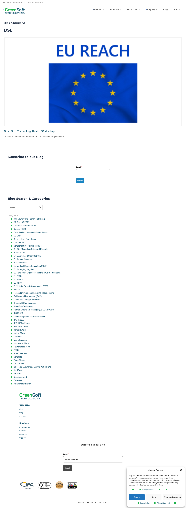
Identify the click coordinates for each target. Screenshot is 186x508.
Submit (80, 181)
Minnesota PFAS (21, 343)
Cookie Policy (145, 503)
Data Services (24, 427)
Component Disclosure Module (28, 246)
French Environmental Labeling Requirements (34, 293)
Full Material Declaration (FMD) (28, 296)
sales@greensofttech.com (15, 2)
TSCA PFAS (19, 363)
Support (22, 438)
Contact (22, 416)
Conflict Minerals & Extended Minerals (31, 249)
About (22, 409)
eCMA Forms (19, 252)
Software (22, 431)
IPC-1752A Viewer (22, 323)
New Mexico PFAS (22, 347)
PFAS (16, 350)
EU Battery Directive (23, 259)
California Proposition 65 (25, 225)
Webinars (18, 380)
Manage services (148, 490)
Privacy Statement (163, 503)
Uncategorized (20, 377)
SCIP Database (20, 353)
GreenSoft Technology (24, 306)
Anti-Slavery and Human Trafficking (29, 219)
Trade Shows (19, 360)
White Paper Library (22, 384)
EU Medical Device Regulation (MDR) (30, 266)
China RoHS (19, 242)
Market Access (20, 340)
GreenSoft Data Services (25, 303)
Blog (21, 413)
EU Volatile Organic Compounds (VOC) (31, 286)
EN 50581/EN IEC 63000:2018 (27, 256)
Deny (154, 497)
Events (17, 289)
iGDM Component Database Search (29, 316)
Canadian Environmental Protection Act (31, 232)
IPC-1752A (19, 320)
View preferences (172, 497)
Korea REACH (20, 330)
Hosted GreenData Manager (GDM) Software (34, 310)
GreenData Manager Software (27, 299)
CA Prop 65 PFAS (21, 222)
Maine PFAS (19, 333)
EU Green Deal (20, 262)
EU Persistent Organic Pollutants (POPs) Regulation (37, 273)
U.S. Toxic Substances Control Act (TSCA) (32, 367)
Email (79, 167)
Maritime (18, 336)
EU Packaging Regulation (25, 269)
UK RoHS (18, 373)
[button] (181, 470)
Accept (137, 497)
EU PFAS (18, 276)
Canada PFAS (20, 229)
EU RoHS (18, 283)
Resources (23, 434)
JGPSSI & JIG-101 (22, 326)
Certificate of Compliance (25, 239)
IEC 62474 (18, 313)
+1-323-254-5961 (36, 2)
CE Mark (17, 236)
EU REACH (18, 279)
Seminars (18, 357)
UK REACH (18, 370)
